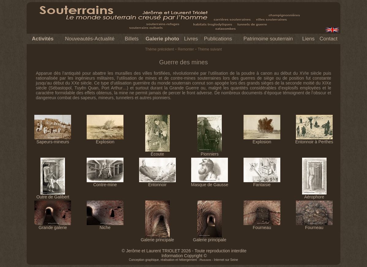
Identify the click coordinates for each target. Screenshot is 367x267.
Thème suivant (210, 49)
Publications (218, 39)
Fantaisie (262, 182)
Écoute (157, 152)
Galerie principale (157, 237)
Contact (329, 39)
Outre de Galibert (52, 194)
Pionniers (209, 152)
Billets (131, 39)
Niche (105, 225)
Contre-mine (105, 182)
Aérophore (314, 194)
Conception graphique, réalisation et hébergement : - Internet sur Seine (183, 259)
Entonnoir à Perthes (314, 139)
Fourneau (262, 225)
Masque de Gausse (209, 182)
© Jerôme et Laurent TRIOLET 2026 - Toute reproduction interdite (184, 250)
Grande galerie (52, 225)
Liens (308, 39)
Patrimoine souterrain (268, 39)
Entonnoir (157, 182)
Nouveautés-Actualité (90, 39)
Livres (191, 39)
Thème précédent (159, 49)
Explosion (105, 139)
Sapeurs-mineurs (52, 139)
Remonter (186, 49)
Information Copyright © (184, 255)
